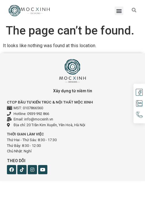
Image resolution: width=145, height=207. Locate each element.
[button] (119, 11)
